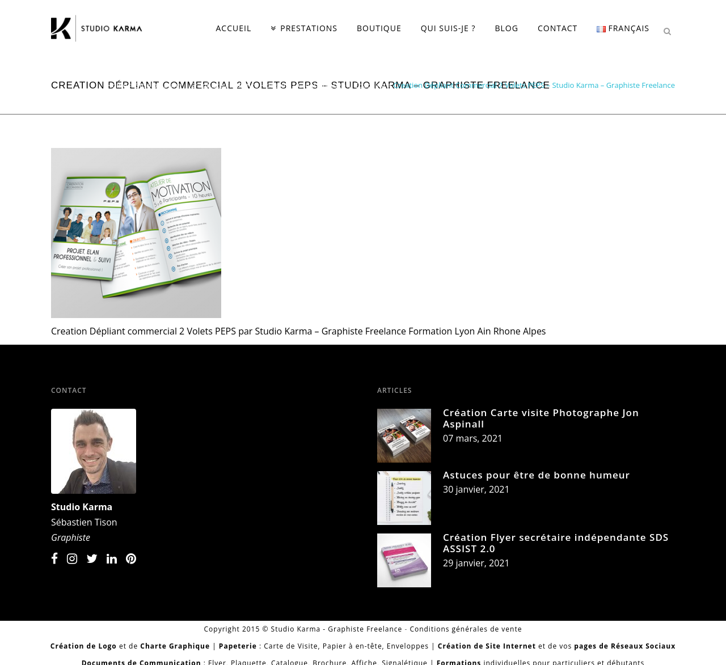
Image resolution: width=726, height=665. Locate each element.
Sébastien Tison (84, 522)
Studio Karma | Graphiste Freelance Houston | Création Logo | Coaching (261, 85)
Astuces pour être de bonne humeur (536, 474)
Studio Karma (81, 507)
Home (117, 85)
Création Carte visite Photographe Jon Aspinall (541, 418)
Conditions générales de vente (466, 629)
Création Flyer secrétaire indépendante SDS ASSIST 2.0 (556, 543)
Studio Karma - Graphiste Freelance (337, 629)
